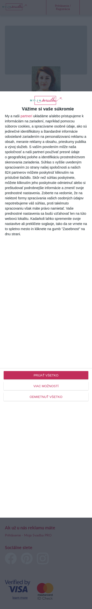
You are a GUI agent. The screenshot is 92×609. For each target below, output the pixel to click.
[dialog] (46, 304)
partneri (26, 116)
